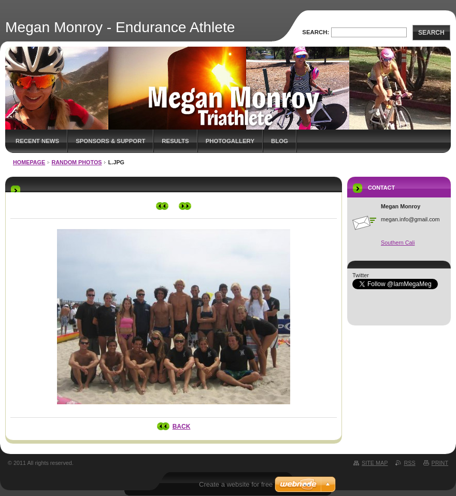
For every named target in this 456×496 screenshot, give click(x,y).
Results (175, 141)
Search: (315, 32)
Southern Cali (398, 242)
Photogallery (230, 141)
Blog (279, 141)
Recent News (37, 141)
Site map (375, 463)
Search (431, 32)
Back (182, 426)
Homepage (29, 162)
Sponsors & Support (110, 141)
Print (440, 463)
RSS (409, 463)
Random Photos (77, 162)
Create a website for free (236, 484)
